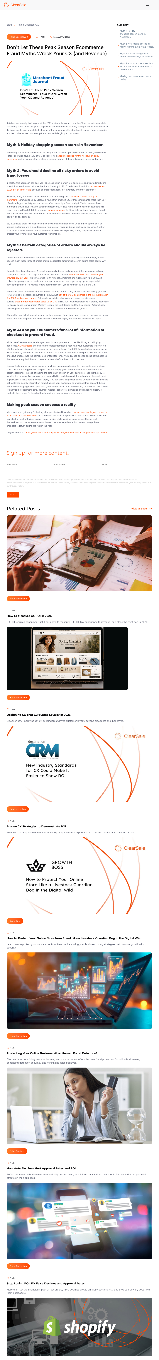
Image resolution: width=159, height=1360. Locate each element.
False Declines (17, 1151)
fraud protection (18, 809)
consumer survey (56, 210)
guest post (15, 921)
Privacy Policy (16, 486)
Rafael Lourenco (59, 37)
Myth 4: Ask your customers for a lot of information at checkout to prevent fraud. (136, 66)
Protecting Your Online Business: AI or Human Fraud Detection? (52, 1053)
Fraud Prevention (18, 598)
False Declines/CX (28, 24)
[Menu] (147, 5)
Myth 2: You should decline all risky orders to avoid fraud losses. (137, 45)
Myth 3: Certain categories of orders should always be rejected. (137, 55)
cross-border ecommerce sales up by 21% (36, 301)
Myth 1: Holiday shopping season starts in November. (133, 34)
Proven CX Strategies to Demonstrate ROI (36, 826)
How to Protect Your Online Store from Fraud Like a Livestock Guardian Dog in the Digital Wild (74, 938)
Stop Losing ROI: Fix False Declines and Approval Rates (46, 1283)
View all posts (141, 509)
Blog (9, 24)
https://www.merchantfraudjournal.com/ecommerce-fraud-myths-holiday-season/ (66, 432)
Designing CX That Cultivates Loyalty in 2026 (39, 714)
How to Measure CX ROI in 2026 (29, 616)
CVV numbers (25, 345)
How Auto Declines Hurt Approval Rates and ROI (41, 1168)
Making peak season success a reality (135, 78)
